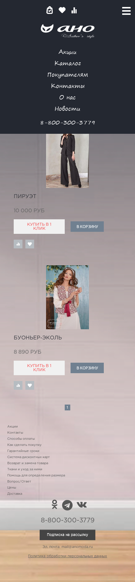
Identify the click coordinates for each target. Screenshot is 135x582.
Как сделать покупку (24, 445)
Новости (67, 108)
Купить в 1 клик (39, 226)
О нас (67, 97)
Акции (68, 51)
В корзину (87, 226)
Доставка (14, 493)
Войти (86, 10)
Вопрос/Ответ (19, 481)
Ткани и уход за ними (24, 469)
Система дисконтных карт (28, 457)
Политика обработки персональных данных (67, 556)
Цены (11, 487)
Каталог (67, 63)
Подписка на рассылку (67, 534)
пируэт (25, 196)
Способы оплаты (21, 438)
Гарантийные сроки (23, 451)
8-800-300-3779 (67, 122)
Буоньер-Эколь (38, 338)
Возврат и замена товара (27, 463)
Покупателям (67, 74)
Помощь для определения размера (36, 475)
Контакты (68, 85)
